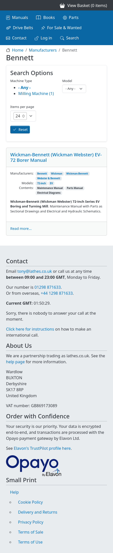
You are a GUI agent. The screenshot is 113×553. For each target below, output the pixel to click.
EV (51, 183)
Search (72, 38)
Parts (74, 17)
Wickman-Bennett (77, 173)
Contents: (26, 187)
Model (67, 81)
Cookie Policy (30, 502)
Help (14, 492)
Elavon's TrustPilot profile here (42, 448)
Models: (28, 183)
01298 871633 (47, 287)
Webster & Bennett (48, 178)
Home (18, 50)
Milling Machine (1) (36, 93)
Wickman (56, 173)
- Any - (24, 87)
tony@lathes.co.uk (34, 271)
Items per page (22, 106)
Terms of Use (30, 542)
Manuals (20, 17)
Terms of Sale (30, 532)
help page (15, 362)
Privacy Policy (30, 522)
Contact (19, 38)
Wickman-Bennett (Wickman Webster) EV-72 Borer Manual (56, 157)
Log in (46, 38)
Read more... (21, 228)
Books (49, 17)
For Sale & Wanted (64, 27)
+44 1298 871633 (57, 293)
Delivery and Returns (37, 512)
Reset (23, 129)
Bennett (42, 173)
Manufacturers (43, 50)
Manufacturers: (22, 173)
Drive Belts (23, 27)
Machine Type (21, 81)
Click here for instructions (30, 329)
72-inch (41, 183)
